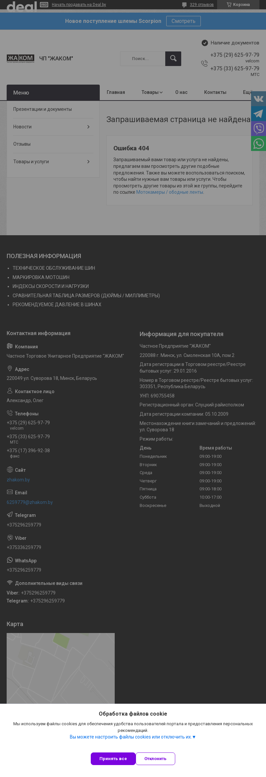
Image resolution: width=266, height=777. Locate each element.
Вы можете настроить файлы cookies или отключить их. (131, 737)
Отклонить (155, 758)
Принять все (113, 758)
